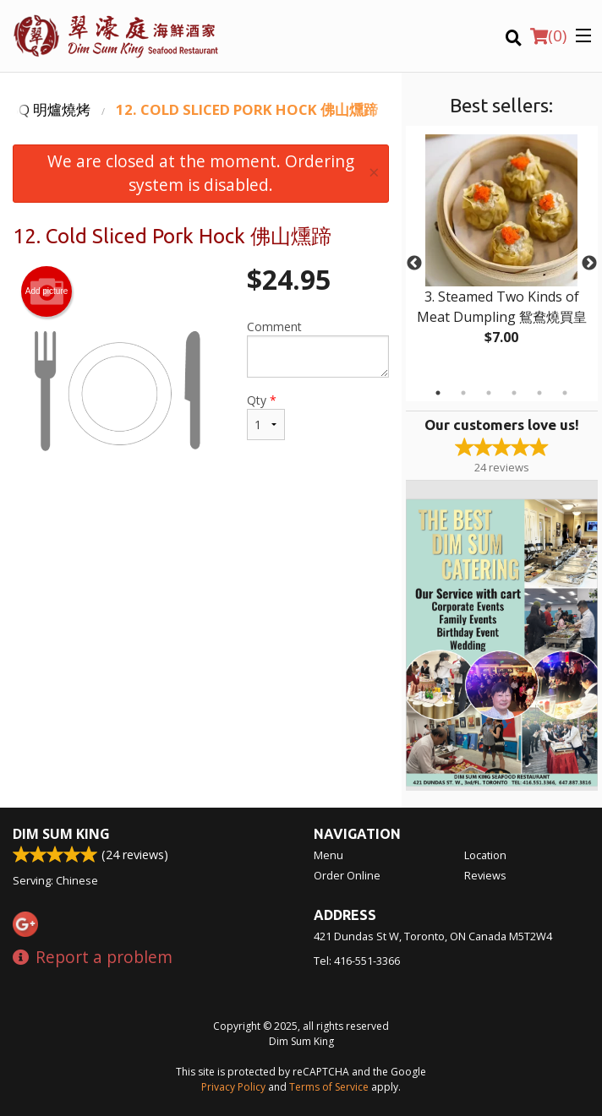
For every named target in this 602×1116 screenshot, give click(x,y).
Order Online (347, 875)
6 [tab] (564, 392)
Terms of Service (329, 1087)
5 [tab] (539, 392)
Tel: (357, 960)
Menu (328, 855)
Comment (318, 348)
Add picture (46, 291)
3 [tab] (488, 392)
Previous (414, 263)
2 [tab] (463, 392)
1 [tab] (438, 392)
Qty (266, 416)
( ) (548, 35)
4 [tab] (514, 392)
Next (589, 263)
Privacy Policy (233, 1087)
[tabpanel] (502, 253)
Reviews (485, 875)
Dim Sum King (61, 834)
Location (485, 855)
